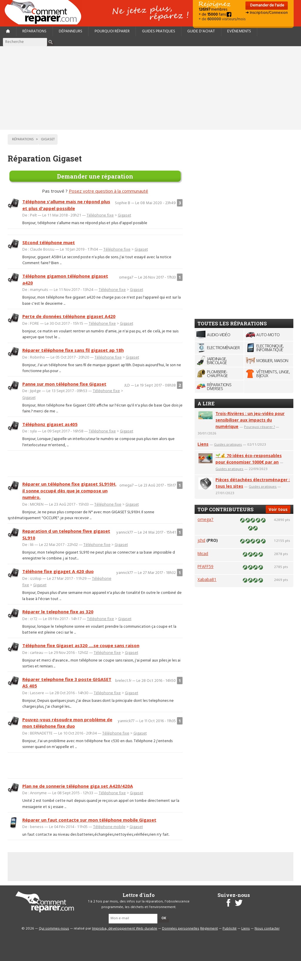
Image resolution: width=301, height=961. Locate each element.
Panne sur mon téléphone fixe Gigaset (64, 384)
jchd (201, 540)
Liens (203, 444)
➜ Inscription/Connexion (266, 13)
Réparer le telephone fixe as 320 (57, 611)
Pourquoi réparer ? (259, 426)
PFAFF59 (205, 566)
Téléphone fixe (100, 215)
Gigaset (124, 215)
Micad (203, 553)
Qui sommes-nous (54, 929)
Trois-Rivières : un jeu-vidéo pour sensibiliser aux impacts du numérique (250, 420)
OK (163, 918)
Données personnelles (180, 929)
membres (213, 9)
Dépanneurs (70, 31)
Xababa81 (207, 579)
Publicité (230, 929)
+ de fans (215, 14)
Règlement (209, 929)
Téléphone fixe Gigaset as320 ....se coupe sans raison (80, 645)
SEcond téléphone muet (48, 242)
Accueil (45, 12)
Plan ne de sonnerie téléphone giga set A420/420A (77, 786)
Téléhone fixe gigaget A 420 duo (58, 571)
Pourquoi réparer (112, 31)
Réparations (34, 31)
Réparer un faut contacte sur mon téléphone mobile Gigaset (89, 820)
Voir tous (278, 509)
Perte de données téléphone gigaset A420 (69, 316)
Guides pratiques (158, 31)
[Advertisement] (150, 88)
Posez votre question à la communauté (108, 191)
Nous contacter (267, 929)
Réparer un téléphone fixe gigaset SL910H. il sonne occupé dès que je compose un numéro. (69, 490)
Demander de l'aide (266, 5)
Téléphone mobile (109, 826)
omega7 (205, 519)
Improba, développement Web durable (124, 929)
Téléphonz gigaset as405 (50, 424)
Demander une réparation (95, 176)
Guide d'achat (201, 31)
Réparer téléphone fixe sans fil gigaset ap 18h (73, 350)
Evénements (239, 31)
